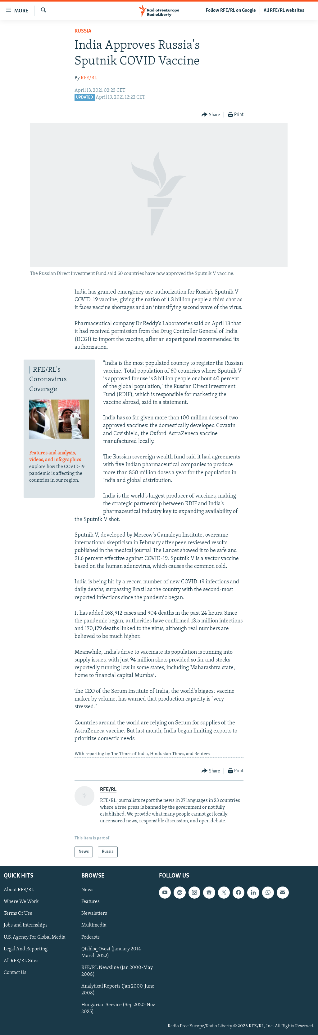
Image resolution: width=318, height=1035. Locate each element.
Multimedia (94, 925)
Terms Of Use (18, 913)
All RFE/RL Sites (21, 960)
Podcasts (90, 937)
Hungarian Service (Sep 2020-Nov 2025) (118, 1008)
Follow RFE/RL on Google (231, 10)
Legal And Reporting (26, 949)
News (87, 889)
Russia (83, 31)
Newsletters (94, 913)
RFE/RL (89, 78)
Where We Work (21, 901)
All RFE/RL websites (284, 10)
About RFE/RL (19, 889)
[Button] (211, 115)
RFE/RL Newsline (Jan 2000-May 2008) (117, 971)
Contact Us (15, 972)
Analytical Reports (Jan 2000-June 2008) (117, 990)
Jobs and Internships (26, 925)
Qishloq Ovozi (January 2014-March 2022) (112, 952)
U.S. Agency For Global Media (35, 937)
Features (90, 901)
